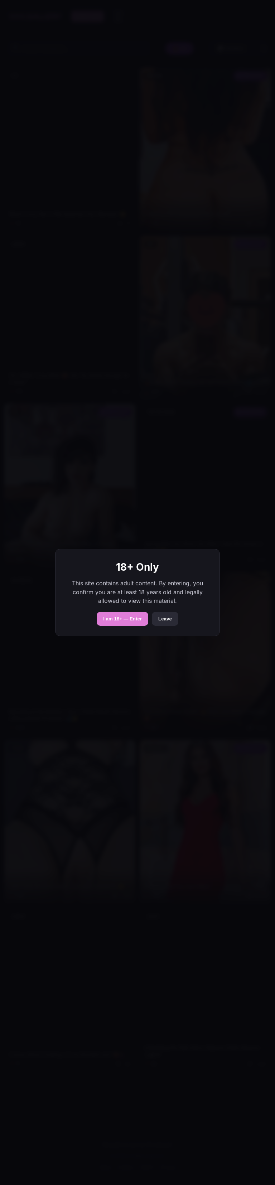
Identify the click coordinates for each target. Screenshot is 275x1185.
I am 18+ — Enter (122, 618)
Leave (165, 618)
